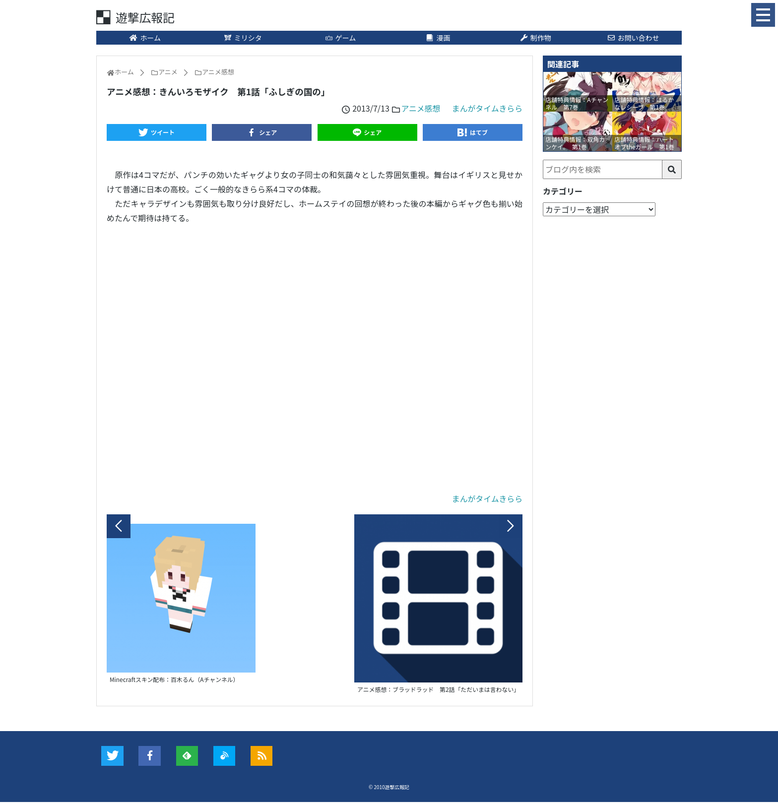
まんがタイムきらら (486, 109)
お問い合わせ (633, 38)
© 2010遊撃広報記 (389, 788)
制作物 (535, 38)
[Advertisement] (314, 359)
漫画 (438, 38)
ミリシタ (242, 38)
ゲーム (340, 38)
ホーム (145, 38)
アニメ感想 (420, 109)
